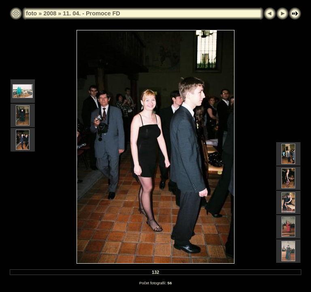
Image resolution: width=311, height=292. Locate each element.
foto (31, 13)
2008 (49, 13)
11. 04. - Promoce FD (91, 13)
